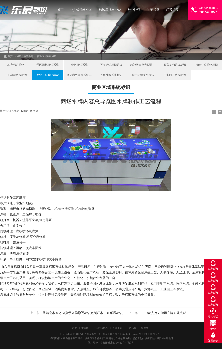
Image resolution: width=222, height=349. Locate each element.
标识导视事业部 (110, 10)
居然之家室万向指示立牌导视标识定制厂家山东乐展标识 (83, 313)
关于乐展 (153, 10)
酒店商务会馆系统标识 (81, 75)
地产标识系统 (15, 64)
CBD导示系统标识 (16, 75)
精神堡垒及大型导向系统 (144, 64)
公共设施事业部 (81, 10)
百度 (74, 328)
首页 (60, 10)
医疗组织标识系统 (111, 64)
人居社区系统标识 (111, 75)
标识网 (144, 328)
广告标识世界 (100, 328)
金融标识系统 (79, 64)
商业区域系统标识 (47, 75)
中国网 (85, 328)
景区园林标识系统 (47, 64)
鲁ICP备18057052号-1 (150, 334)
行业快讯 (134, 10)
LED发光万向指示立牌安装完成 (163, 313)
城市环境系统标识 (143, 75)
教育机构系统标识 (175, 64)
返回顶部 (213, 340)
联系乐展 (172, 10)
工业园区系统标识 (175, 75)
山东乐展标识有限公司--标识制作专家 (97, 334)
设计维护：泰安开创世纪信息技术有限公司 (111, 342)
